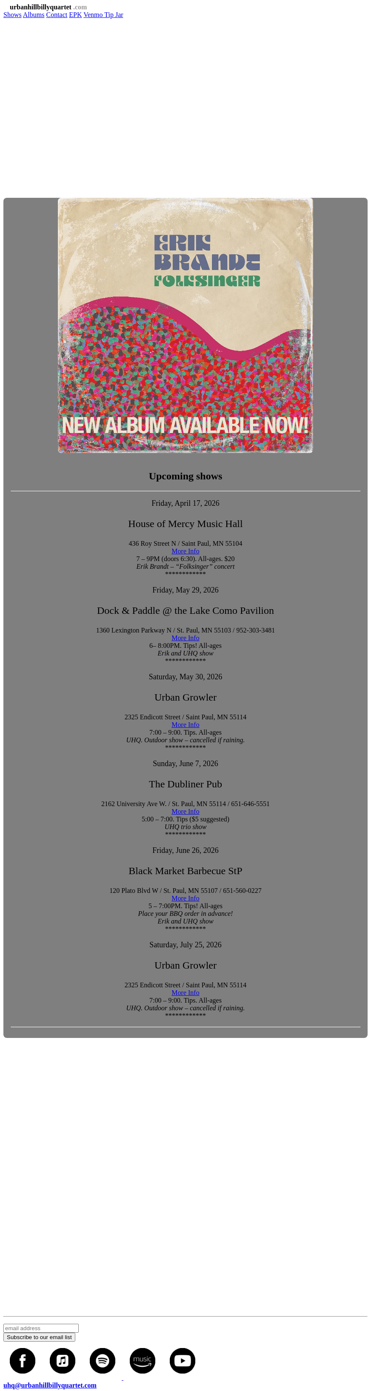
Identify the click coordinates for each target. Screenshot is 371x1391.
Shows (12, 14)
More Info (185, 551)
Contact (56, 14)
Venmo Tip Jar (103, 14)
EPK (75, 14)
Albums (34, 14)
